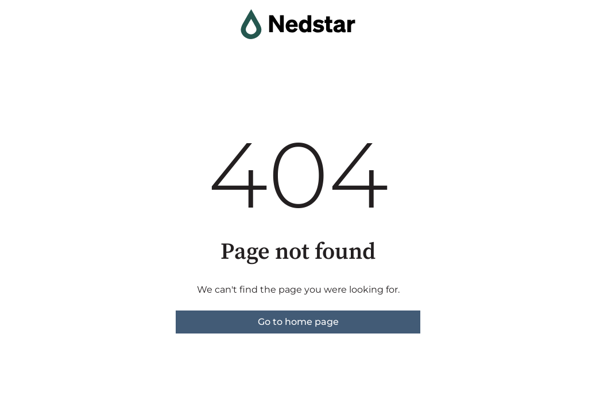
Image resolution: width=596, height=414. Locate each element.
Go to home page (298, 321)
